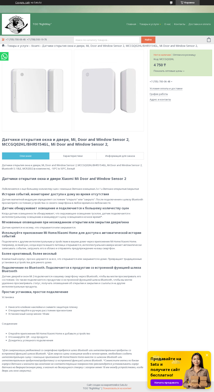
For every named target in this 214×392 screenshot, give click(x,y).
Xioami (35, 46)
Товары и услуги (149, 24)
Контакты (179, 24)
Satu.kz (123, 385)
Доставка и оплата (199, 24)
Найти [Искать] (148, 39)
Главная (131, 24)
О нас (167, 24)
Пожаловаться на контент (117, 388)
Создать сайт (22, 2)
